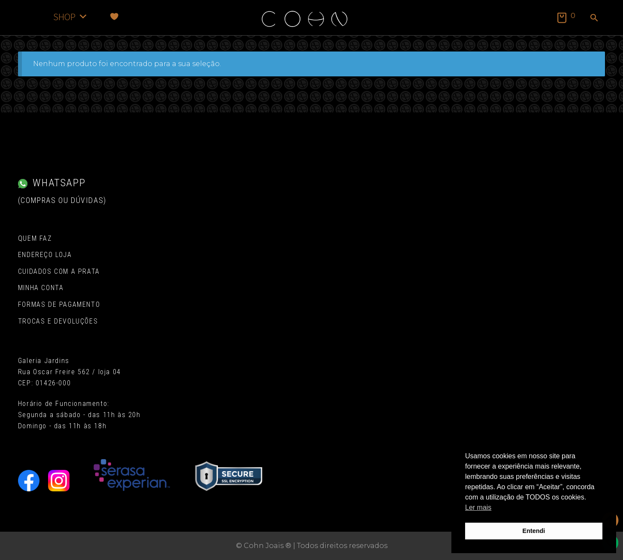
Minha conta (41, 288)
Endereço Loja (45, 255)
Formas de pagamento (59, 304)
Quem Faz (35, 238)
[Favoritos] (114, 16)
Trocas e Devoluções (58, 321)
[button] (594, 18)
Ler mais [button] (478, 507)
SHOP (70, 16)
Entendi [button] (534, 530)
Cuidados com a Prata (59, 271)
